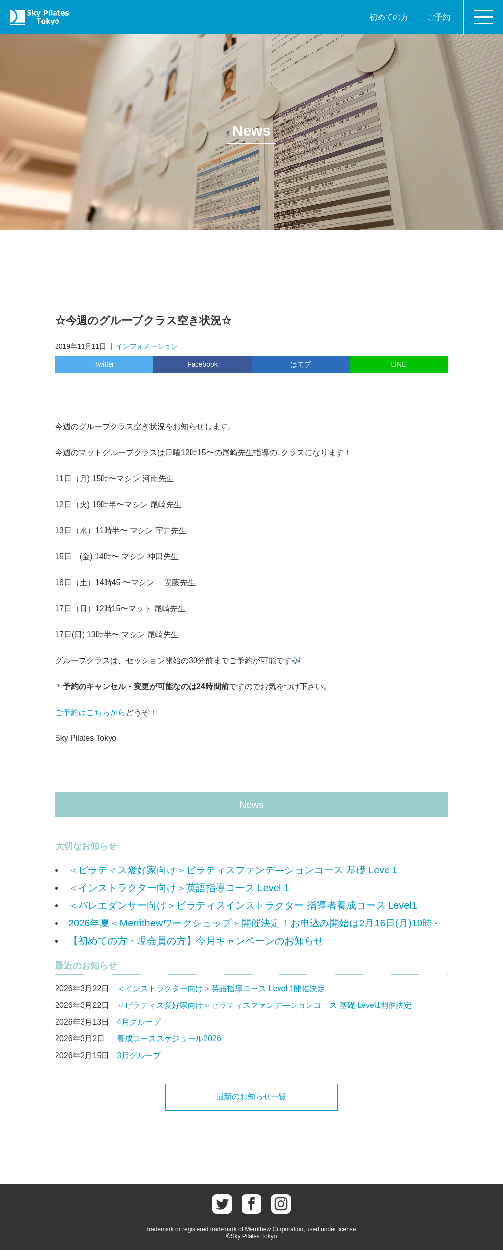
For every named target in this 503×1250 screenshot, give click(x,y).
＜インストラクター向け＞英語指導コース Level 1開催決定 (221, 988)
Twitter (104, 364)
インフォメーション (147, 346)
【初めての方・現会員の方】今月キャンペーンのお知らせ (196, 940)
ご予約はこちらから (90, 712)
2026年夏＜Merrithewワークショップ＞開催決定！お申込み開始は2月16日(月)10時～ (255, 923)
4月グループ (139, 1022)
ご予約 (438, 17)
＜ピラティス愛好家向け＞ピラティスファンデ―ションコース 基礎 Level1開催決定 (264, 1005)
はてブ (300, 364)
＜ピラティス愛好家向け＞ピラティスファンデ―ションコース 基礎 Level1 (232, 870)
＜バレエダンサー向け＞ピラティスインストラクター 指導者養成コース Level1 (242, 905)
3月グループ (139, 1055)
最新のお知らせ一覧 (251, 1096)
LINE (398, 364)
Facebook (202, 364)
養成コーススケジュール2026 (169, 1038)
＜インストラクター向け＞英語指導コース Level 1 (178, 887)
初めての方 (389, 17)
